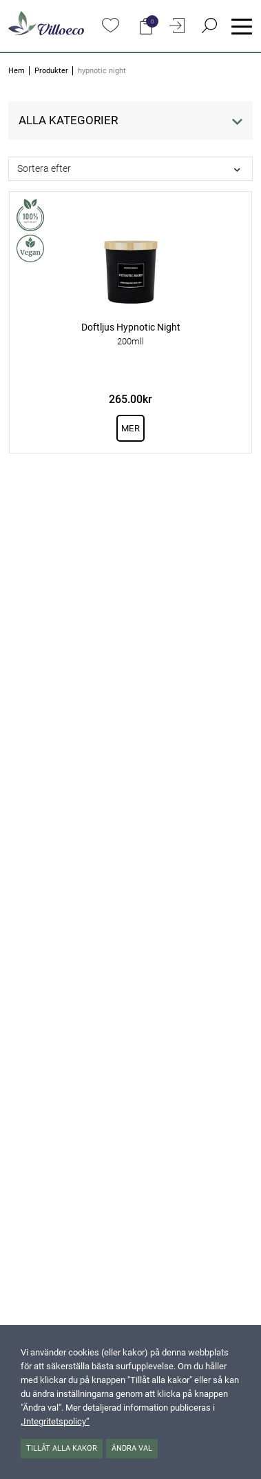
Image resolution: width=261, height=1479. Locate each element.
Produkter (51, 70)
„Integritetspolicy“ (55, 1421)
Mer (130, 428)
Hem (16, 70)
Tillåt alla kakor (61, 1448)
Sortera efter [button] (44, 168)
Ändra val (132, 1448)
